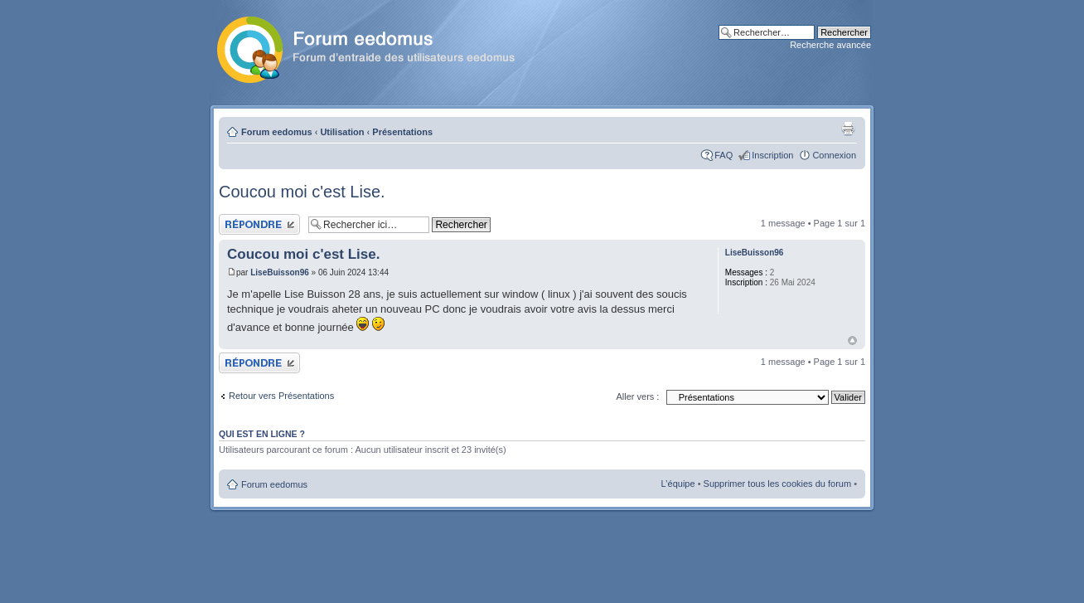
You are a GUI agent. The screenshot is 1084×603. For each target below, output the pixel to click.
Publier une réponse (259, 224)
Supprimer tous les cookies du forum (778, 484)
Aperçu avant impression (848, 128)
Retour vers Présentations (281, 396)
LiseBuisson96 (279, 272)
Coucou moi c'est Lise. (302, 191)
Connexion (834, 155)
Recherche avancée (830, 45)
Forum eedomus (276, 132)
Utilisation (342, 132)
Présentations (402, 132)
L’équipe (678, 484)
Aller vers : (637, 396)
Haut (852, 340)
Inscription (772, 155)
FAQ (723, 155)
